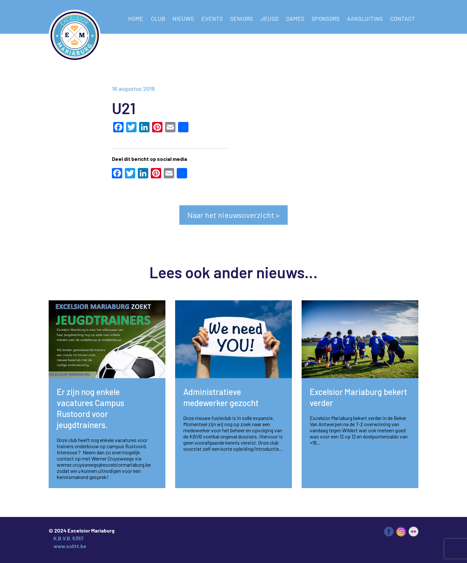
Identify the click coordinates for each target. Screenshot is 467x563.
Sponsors (326, 18)
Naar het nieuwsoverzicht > (233, 215)
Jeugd (269, 18)
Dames (295, 18)
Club (158, 18)
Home (135, 18)
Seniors (241, 18)
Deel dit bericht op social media (149, 159)
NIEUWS (183, 18)
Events (212, 18)
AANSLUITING (365, 18)
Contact (402, 18)
